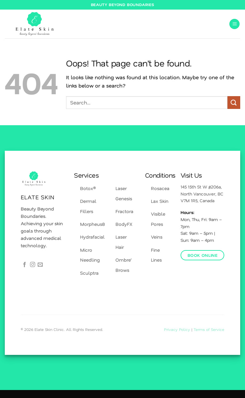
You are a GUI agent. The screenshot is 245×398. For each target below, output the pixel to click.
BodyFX (123, 224)
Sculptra (89, 273)
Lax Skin (159, 201)
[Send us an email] (40, 265)
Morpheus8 (92, 224)
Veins (156, 237)
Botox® (88, 188)
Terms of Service (209, 329)
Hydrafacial (92, 237)
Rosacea (160, 188)
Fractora (124, 211)
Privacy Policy (177, 329)
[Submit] (233, 102)
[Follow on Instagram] (32, 265)
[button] (234, 24)
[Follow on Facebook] (24, 265)
